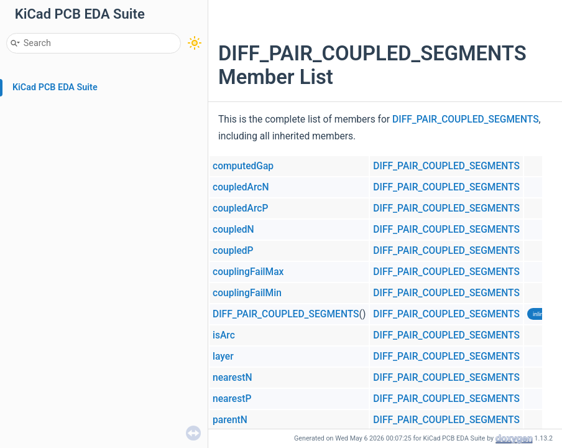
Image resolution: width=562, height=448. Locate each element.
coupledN (233, 229)
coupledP (233, 250)
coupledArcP (240, 208)
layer (223, 356)
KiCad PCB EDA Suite (55, 87)
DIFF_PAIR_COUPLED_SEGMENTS (465, 119)
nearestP (232, 398)
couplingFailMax (248, 272)
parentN (230, 420)
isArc (224, 335)
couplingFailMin (247, 293)
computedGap (243, 166)
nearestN (232, 377)
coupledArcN (241, 187)
